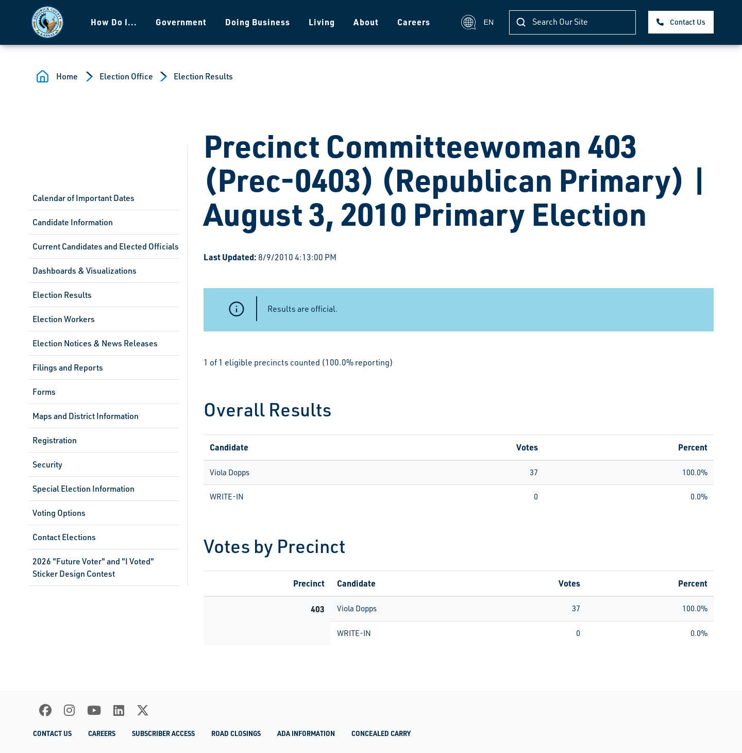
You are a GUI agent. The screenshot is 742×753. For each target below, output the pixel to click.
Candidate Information (72, 222)
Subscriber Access (163, 733)
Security (47, 464)
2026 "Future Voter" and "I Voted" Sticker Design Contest (93, 567)
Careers (410, 21)
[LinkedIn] (118, 710)
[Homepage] (44, 22)
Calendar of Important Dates (83, 198)
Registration (54, 440)
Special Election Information (83, 488)
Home (67, 76)
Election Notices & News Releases (95, 343)
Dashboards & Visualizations (84, 270)
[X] (142, 710)
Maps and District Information (85, 416)
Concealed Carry (381, 733)
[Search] (572, 22)
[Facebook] (45, 710)
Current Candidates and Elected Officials (105, 246)
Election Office (126, 76)
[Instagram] (69, 710)
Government (177, 21)
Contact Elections (64, 537)
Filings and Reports (67, 367)
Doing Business (254, 21)
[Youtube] (94, 710)
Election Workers (63, 319)
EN (477, 22)
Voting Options (59, 513)
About (362, 21)
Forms (44, 392)
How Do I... (110, 21)
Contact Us (687, 22)
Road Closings (236, 733)
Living (318, 21)
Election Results (203, 76)
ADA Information (306, 733)
